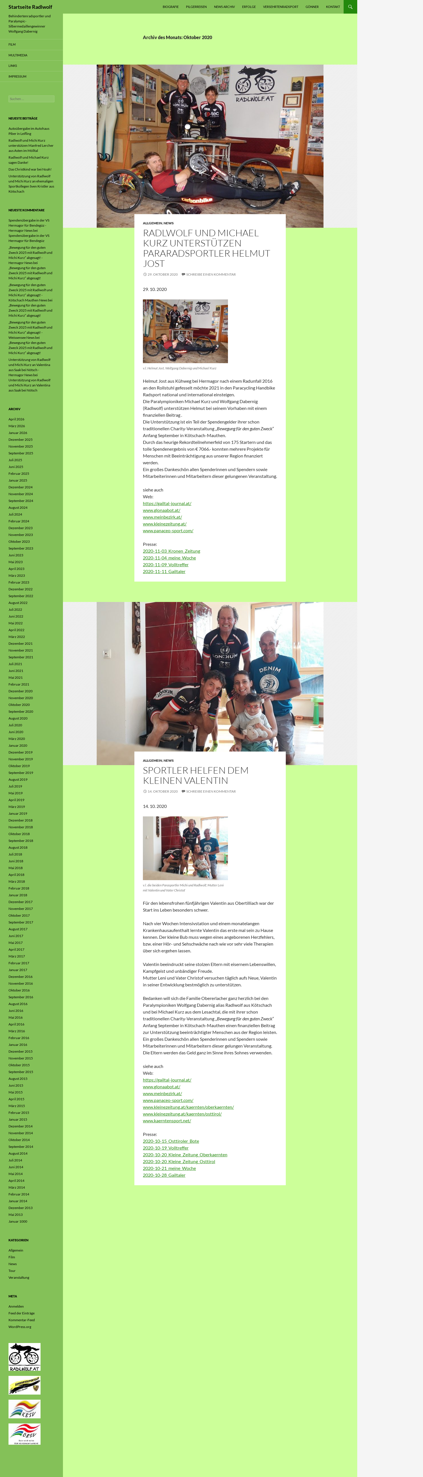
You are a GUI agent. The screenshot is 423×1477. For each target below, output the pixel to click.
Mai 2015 (16, 1092)
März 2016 (17, 1031)
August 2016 (18, 1004)
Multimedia (18, 55)
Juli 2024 (15, 514)
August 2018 (18, 847)
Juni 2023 (16, 555)
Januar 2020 (18, 745)
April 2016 (16, 1024)
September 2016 (21, 997)
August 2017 (18, 929)
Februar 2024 (19, 521)
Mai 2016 (16, 1017)
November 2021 (21, 650)
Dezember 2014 (21, 1126)
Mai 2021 (16, 677)
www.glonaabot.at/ (161, 510)
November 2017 (21, 908)
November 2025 (21, 446)
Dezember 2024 (21, 487)
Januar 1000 (18, 1221)
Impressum (17, 76)
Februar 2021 (19, 684)
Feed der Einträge (22, 1313)
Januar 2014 (18, 1201)
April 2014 (16, 1180)
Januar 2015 (18, 1119)
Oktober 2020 (19, 705)
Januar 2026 (18, 433)
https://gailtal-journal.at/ (167, 503)
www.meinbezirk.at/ (162, 517)
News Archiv (224, 6)
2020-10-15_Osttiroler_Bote (171, 1141)
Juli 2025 (15, 460)
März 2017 (17, 956)
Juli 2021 (15, 664)
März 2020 (17, 739)
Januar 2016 (18, 1044)
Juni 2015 (16, 1085)
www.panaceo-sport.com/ (168, 530)
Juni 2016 (16, 1010)
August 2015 (18, 1078)
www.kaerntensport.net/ (167, 1120)
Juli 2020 (15, 725)
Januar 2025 (18, 480)
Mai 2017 (16, 942)
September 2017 (21, 922)
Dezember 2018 (21, 820)
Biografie (171, 6)
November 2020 (21, 698)
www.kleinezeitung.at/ (165, 523)
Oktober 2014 (19, 1140)
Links (13, 65)
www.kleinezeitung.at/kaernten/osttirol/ (182, 1113)
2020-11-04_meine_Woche (169, 557)
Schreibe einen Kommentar (211, 274)
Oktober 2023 (19, 541)
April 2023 (16, 569)
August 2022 (18, 603)
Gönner (312, 6)
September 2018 (21, 840)
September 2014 (21, 1146)
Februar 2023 (19, 582)
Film (12, 44)
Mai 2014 (16, 1174)
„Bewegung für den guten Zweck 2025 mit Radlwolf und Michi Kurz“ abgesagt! (30, 273)
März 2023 (17, 575)
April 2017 (16, 949)
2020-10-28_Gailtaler (164, 1175)
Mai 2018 (16, 868)
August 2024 (18, 507)
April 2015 (16, 1099)
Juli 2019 (15, 786)
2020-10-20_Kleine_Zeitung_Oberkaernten (185, 1154)
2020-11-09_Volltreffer (166, 564)
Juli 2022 (15, 609)
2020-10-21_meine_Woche (169, 1168)
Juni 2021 (16, 671)
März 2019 (17, 807)
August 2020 (18, 718)
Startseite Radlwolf (30, 7)
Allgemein (152, 223)
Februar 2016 (19, 1038)
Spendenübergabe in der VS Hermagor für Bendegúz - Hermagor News (29, 225)
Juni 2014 (16, 1167)
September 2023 (21, 548)
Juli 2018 (15, 854)
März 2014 (17, 1187)
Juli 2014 (15, 1160)
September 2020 (21, 711)
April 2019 (16, 800)
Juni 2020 (16, 732)
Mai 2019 (16, 793)
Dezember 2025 (21, 439)
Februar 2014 (19, 1194)
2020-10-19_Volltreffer (166, 1147)
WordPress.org (20, 1327)
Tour (12, 1271)
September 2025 (21, 453)
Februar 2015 (19, 1112)
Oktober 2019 (19, 766)
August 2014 (18, 1153)
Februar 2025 (19, 473)
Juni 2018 (16, 861)
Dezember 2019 (21, 752)
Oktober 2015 (19, 1065)
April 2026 (16, 419)
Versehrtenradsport (280, 6)
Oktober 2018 (19, 834)
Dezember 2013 (21, 1208)
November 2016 (21, 983)
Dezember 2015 (21, 1051)
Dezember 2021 (21, 643)
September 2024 (21, 501)
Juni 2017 (16, 936)
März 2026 (17, 426)
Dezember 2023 (21, 528)
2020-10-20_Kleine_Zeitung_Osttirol (179, 1161)
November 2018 (21, 827)
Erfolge (249, 6)
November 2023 (21, 535)
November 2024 (21, 494)
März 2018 (17, 881)
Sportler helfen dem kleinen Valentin (196, 775)
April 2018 (16, 874)
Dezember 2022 (21, 589)
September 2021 (21, 657)
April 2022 (16, 630)
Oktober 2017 (19, 915)
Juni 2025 (16, 467)
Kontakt (333, 6)
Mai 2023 (16, 562)
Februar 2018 (19, 888)
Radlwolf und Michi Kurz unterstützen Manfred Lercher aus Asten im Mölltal (31, 145)
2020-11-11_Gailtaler (164, 571)
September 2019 (21, 773)
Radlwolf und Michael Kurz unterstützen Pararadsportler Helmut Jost (206, 248)
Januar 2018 (18, 895)
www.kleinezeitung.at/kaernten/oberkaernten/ (188, 1107)
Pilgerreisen (196, 6)
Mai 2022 (16, 623)
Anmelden (16, 1306)
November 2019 (21, 759)
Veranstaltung (19, 1277)
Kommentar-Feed (22, 1320)
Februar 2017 (19, 963)
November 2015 (21, 1058)
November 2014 (21, 1133)
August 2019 (18, 779)
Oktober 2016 (19, 990)
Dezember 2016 (21, 976)
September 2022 (21, 596)
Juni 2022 (16, 616)
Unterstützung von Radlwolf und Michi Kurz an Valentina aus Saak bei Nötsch (29, 385)
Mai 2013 (16, 1214)
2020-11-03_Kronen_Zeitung (171, 551)
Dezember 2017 (21, 902)
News (169, 223)
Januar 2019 (18, 813)
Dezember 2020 (21, 691)
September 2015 (21, 1072)
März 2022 (17, 637)
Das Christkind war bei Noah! (30, 169)
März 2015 (17, 1106)
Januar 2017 (18, 970)
